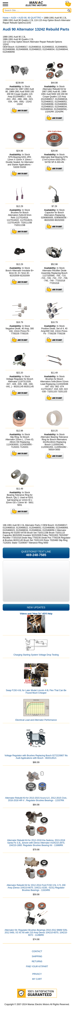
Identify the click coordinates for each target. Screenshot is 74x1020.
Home (5, 18)
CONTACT (37, 951)
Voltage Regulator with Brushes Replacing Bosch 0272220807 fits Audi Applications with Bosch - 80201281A (36, 756)
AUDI (13, 18)
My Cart (37, 979)
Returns (37, 961)
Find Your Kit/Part (37, 966)
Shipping (37, 956)
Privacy (37, 974)
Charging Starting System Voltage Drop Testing (36, 655)
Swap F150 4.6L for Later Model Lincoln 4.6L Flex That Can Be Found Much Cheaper (36, 691)
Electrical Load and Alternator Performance (36, 720)
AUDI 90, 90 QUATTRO (29, 18)
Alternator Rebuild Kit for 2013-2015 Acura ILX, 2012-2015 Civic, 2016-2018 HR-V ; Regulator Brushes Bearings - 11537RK (36, 799)
